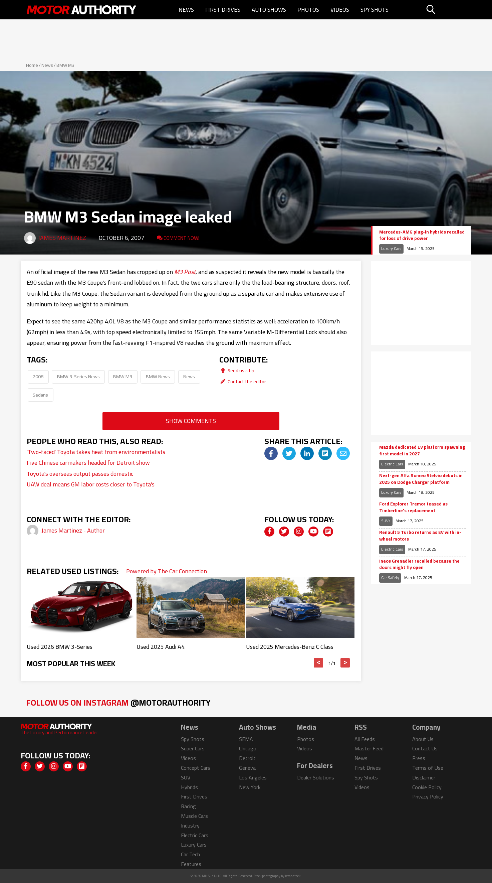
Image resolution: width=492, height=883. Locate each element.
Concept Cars (195, 768)
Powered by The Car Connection (166, 571)
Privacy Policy (427, 796)
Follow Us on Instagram (118, 702)
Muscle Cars (194, 816)
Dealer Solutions (315, 777)
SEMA (246, 739)
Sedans (40, 394)
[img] (271, 453)
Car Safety (390, 577)
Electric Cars (392, 464)
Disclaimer (423, 777)
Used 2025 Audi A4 (161, 646)
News (186, 9)
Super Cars (193, 748)
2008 (38, 376)
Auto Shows (269, 9)
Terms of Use (427, 768)
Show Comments (191, 420)
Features (191, 864)
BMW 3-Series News (78, 376)
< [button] (318, 663)
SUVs (386, 521)
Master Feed (369, 748)
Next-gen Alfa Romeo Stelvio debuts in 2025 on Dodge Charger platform (421, 478)
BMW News (158, 376)
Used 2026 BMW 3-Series (59, 646)
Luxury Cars (391, 248)
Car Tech (190, 854)
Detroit (247, 758)
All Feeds (364, 739)
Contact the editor (242, 381)
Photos (308, 9)
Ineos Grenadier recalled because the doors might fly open (419, 564)
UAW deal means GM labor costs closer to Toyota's (91, 484)
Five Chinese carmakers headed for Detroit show (88, 462)
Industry (190, 826)
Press (418, 758)
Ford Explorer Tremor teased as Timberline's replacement (413, 507)
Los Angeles (253, 777)
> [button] (345, 663)
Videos (339, 9)
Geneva (247, 768)
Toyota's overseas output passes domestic (80, 473)
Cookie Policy (427, 787)
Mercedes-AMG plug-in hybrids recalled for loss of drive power (422, 235)
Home (32, 65)
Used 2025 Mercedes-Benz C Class (289, 646)
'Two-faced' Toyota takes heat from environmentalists (96, 451)
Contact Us (425, 748)
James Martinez (62, 237)
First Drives (222, 9)
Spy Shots (374, 9)
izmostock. (293, 876)
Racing (188, 806)
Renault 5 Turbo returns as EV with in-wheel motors (420, 535)
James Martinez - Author (73, 530)
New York (249, 787)
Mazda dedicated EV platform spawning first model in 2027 (422, 450)
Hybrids (189, 787)
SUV (185, 777)
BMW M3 (65, 65)
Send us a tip (236, 370)
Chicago (247, 748)
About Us (423, 739)
